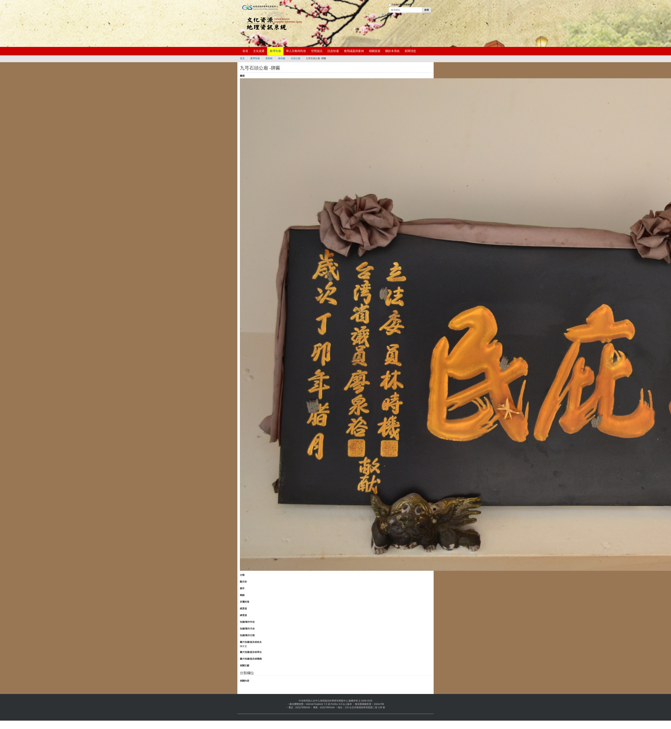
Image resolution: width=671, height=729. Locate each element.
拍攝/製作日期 (247, 635)
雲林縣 (268, 58)
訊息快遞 (333, 51)
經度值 (243, 608)
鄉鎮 (242, 595)
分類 (242, 575)
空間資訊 (316, 51)
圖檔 (242, 75)
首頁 (245, 51)
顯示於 (243, 581)
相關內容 (244, 680)
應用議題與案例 (354, 51)
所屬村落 (244, 601)
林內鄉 (281, 58)
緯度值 (243, 615)
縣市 (242, 588)
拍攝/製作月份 (247, 628)
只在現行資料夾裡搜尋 (402, 5)
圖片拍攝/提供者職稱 (251, 658)
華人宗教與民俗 (296, 51)
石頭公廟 (295, 58)
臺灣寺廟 (275, 51)
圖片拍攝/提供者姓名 (251, 642)
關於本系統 (392, 51)
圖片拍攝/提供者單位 (251, 652)
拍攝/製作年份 (247, 622)
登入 (384, 14)
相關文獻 (244, 665)
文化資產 (259, 51)
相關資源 (374, 51)
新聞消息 (410, 51)
